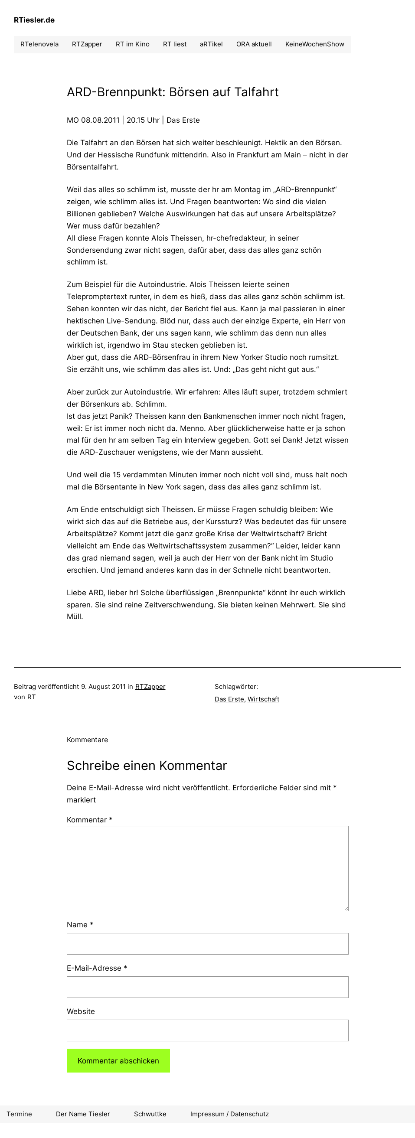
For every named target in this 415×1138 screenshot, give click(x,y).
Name (80, 924)
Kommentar (90, 819)
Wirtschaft (263, 699)
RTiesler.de (34, 19)
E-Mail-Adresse (97, 967)
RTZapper (150, 686)
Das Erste (229, 699)
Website (81, 1011)
